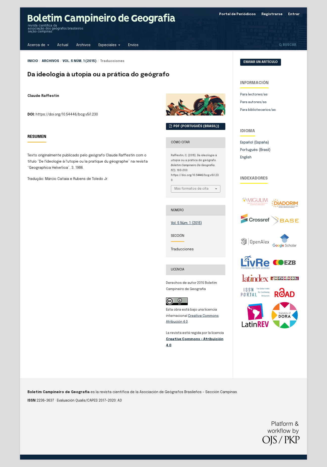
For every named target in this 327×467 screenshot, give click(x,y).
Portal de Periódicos (237, 14)
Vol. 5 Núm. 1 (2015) (79, 61)
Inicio (32, 61)
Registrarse (271, 14)
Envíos (133, 45)
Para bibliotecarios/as (258, 110)
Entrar (294, 14)
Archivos (83, 45)
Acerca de (36, 45)
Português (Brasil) (255, 150)
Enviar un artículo (260, 62)
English (246, 157)
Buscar (287, 45)
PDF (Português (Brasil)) (196, 126)
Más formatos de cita (191, 188)
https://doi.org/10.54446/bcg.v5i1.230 (67, 114)
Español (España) (254, 142)
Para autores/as (253, 102)
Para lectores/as (254, 94)
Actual (62, 45)
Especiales (107, 45)
